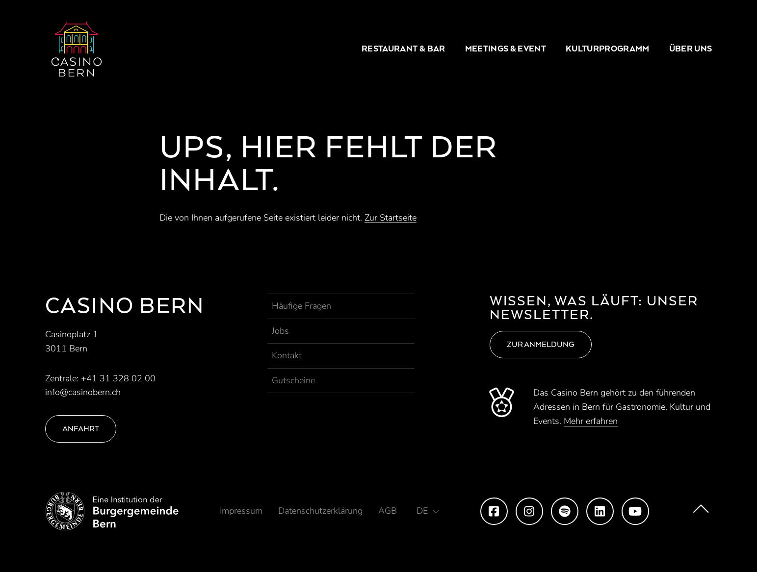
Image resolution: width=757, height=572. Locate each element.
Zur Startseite (391, 218)
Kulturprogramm (608, 48)
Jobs (280, 331)
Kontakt (287, 355)
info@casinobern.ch (83, 392)
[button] (428, 510)
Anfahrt (80, 428)
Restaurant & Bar (403, 48)
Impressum (241, 511)
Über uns (690, 48)
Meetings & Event (505, 48)
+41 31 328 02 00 (118, 378)
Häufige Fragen (301, 306)
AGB (387, 511)
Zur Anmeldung (540, 344)
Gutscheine (293, 380)
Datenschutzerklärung (320, 511)
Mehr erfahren (591, 421)
